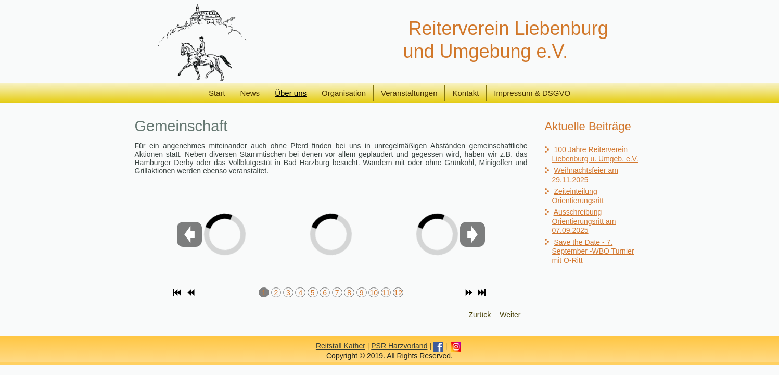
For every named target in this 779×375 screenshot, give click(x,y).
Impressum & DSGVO (532, 93)
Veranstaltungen (409, 93)
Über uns (291, 93)
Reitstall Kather (340, 356)
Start (217, 93)
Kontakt (465, 93)
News (250, 93)
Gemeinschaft (181, 126)
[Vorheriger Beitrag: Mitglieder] (480, 314)
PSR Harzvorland (399, 356)
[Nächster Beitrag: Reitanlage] (510, 314)
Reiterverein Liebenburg (508, 28)
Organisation (344, 93)
